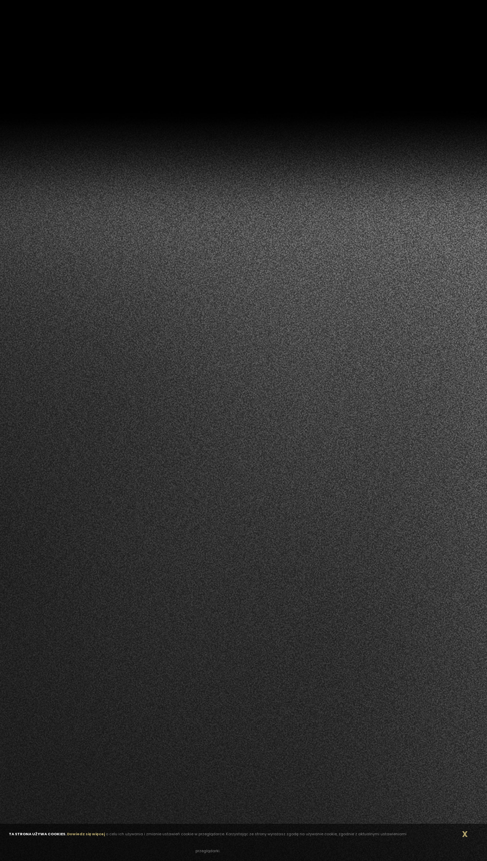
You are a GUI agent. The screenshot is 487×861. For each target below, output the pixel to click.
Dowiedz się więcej (86, 834)
